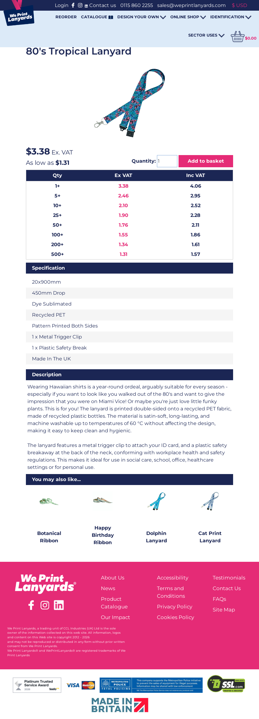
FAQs (219, 599)
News (108, 588)
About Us (112, 578)
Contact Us (227, 588)
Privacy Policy (174, 607)
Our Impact (115, 617)
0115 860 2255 (136, 5)
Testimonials (229, 578)
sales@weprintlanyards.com (191, 5)
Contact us (102, 5)
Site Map (224, 610)
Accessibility (172, 578)
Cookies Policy (175, 617)
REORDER (66, 16)
